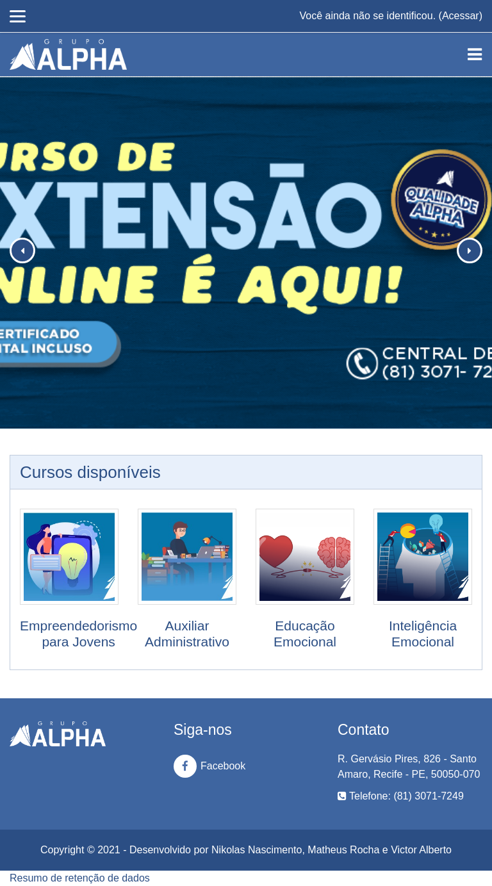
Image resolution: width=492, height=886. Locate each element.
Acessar (460, 15)
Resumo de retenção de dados (80, 878)
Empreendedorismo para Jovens (78, 633)
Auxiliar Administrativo (187, 633)
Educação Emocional (305, 633)
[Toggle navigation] (474, 54)
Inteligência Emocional (423, 633)
